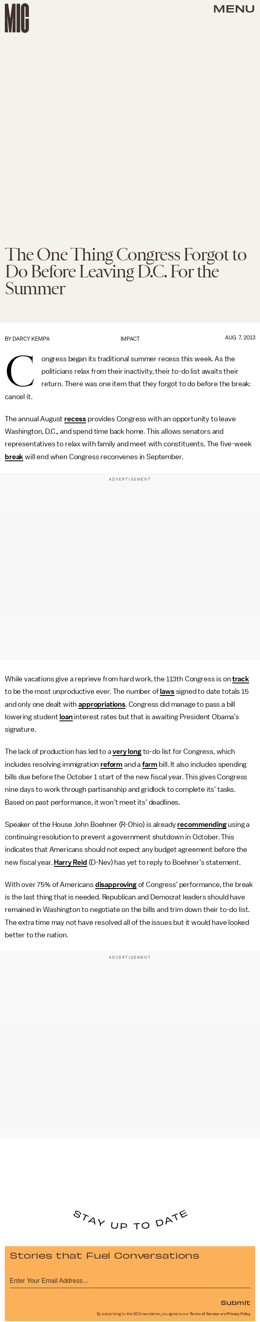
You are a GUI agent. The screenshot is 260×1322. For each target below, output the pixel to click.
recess (75, 419)
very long (127, 751)
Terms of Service (204, 1314)
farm (149, 764)
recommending (201, 824)
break (14, 456)
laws (167, 691)
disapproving (116, 884)
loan (65, 716)
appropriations (101, 704)
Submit (235, 1302)
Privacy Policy (238, 1314)
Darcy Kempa (31, 339)
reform (111, 764)
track (240, 679)
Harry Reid (70, 862)
